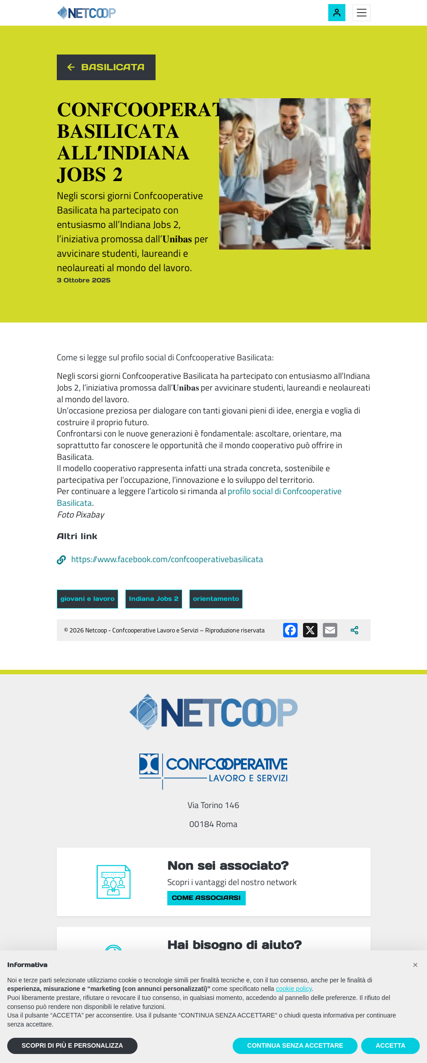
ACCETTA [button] (390, 1045)
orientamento (216, 599)
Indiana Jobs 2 (154, 599)
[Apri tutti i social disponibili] (354, 630)
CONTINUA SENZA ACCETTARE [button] (295, 1045)
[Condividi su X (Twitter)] (310, 630)
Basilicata (113, 67)
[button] (415, 965)
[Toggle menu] (362, 13)
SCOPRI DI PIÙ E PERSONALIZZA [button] (72, 1045)
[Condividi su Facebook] (290, 630)
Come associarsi (206, 898)
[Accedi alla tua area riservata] (336, 12)
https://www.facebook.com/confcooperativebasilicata (160, 559)
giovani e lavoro (87, 599)
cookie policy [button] (294, 988)
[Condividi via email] (330, 630)
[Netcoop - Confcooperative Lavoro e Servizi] (106, 13)
